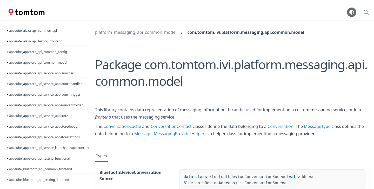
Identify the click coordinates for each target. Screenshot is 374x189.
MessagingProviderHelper (179, 133)
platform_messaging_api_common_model (135, 32)
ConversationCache (122, 126)
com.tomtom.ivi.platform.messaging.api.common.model (245, 32)
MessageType (317, 126)
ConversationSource (265, 183)
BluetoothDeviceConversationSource (247, 176)
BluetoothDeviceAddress (209, 183)
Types (101, 156)
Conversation (280, 126)
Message (143, 133)
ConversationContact (171, 126)
